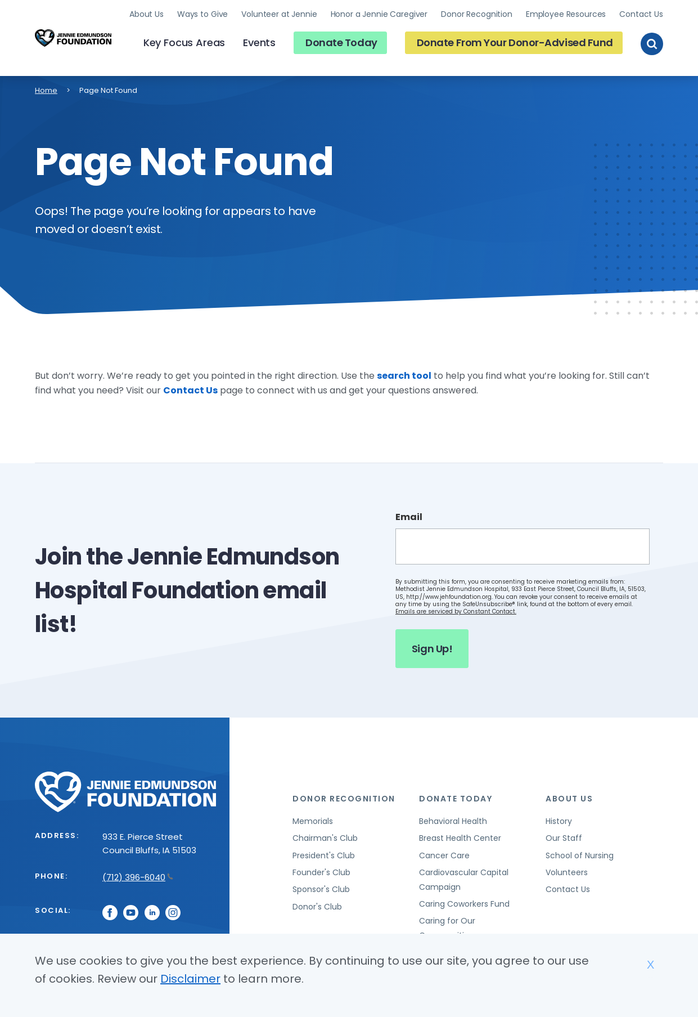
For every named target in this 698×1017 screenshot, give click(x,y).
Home (46, 90)
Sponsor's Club (321, 889)
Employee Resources (566, 14)
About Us (146, 14)
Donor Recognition (476, 14)
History (559, 821)
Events (259, 42)
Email (408, 517)
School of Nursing (580, 855)
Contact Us (641, 14)
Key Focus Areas (184, 42)
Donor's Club (317, 906)
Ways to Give (202, 14)
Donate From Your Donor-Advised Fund (515, 42)
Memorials (312, 821)
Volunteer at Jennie (279, 14)
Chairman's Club (325, 838)
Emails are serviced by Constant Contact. (455, 611)
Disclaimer (190, 979)
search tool (404, 375)
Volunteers (567, 872)
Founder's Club (321, 872)
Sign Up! (432, 649)
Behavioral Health (453, 821)
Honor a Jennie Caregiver (379, 14)
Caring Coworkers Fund (464, 904)
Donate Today (341, 42)
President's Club (323, 855)
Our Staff (564, 838)
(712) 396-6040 (137, 877)
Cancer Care (444, 855)
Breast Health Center (460, 838)
